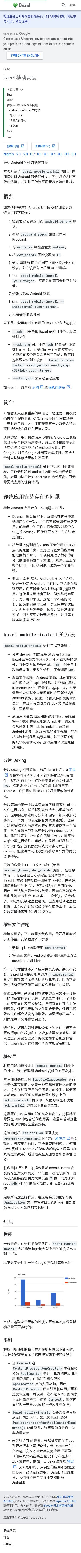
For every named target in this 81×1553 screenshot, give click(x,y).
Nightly (8, 154)
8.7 (32, 154)
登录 (73, 5)
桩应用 (60, 1139)
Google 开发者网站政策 (58, 1505)
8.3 (60, 154)
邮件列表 (58, 16)
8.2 (67, 154)
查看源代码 (45, 146)
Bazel (6, 69)
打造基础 (9, 16)
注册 (25, 21)
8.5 (46, 154)
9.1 (18, 154)
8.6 (39, 154)
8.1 (74, 154)
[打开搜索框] (63, 5)
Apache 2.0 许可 (66, 1501)
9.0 (25, 154)
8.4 (53, 154)
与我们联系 (56, 387)
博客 (6, 1537)
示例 (35, 387)
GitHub (8, 1544)
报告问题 (16, 146)
